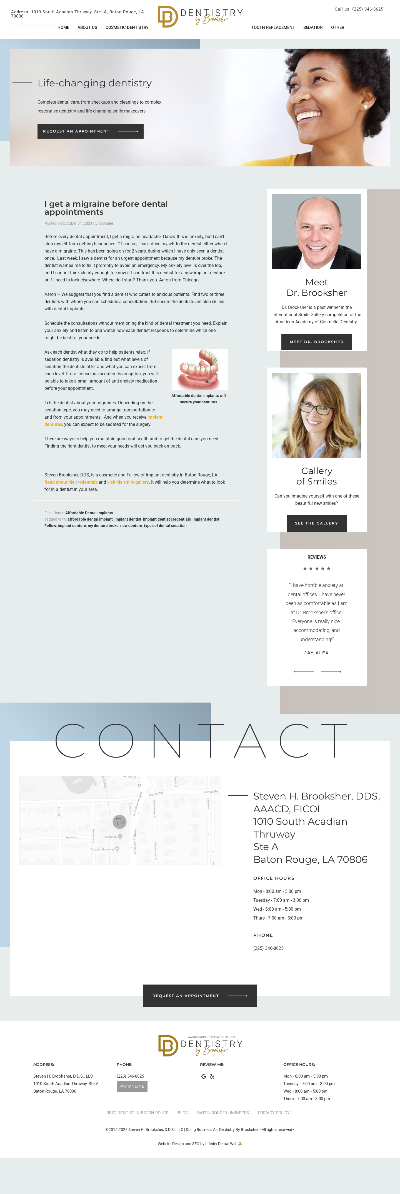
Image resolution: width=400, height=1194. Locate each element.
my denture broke (103, 525)
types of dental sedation (165, 525)
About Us (87, 27)
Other (337, 27)
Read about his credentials (71, 482)
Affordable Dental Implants (89, 513)
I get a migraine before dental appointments (106, 208)
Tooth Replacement (273, 27)
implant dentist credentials (167, 519)
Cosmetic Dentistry (127, 27)
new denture (131, 525)
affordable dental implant (90, 519)
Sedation (313, 27)
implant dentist (127, 519)
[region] (316, 622)
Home (63, 27)
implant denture (72, 525)
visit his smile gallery (128, 482)
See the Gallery (316, 523)
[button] (304, 672)
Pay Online (132, 1086)
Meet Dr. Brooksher (317, 341)
